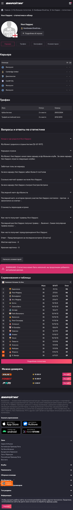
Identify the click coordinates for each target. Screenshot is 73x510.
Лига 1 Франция (7, 454)
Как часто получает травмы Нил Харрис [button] (19, 217)
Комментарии (53, 44)
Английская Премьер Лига (11, 447)
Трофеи (23, 44)
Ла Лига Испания (7, 449)
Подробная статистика (36, 361)
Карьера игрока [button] (8, 151)
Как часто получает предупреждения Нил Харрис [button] (24, 232)
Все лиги (4, 460)
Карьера (8, 44)
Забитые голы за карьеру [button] (13, 166)
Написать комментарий (12, 259)
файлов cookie (52, 502)
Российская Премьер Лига (11, 457)
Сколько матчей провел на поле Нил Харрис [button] (21, 179)
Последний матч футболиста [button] (14, 192)
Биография (38, 44)
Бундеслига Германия (9, 452)
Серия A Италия (7, 444)
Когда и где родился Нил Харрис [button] (16, 139)
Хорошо (6, 506)
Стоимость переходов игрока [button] (14, 207)
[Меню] (2, 3)
